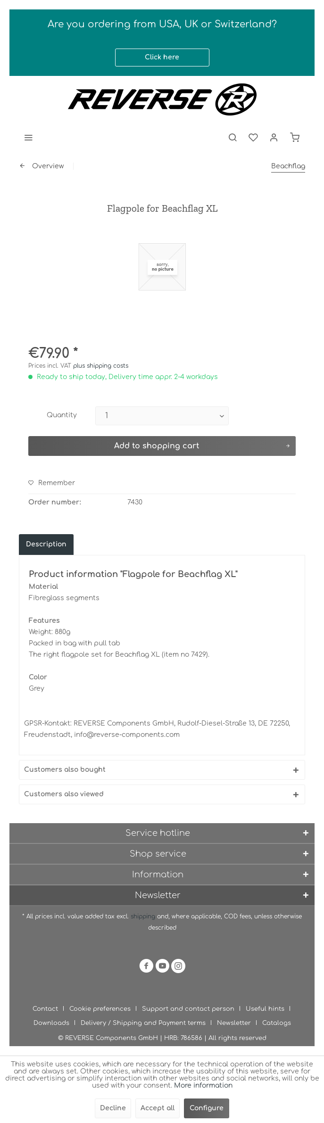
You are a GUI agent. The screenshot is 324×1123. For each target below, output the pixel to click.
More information (203, 1085)
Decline (113, 1108)
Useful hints (265, 1009)
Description (46, 544)
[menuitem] (28, 137)
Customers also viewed (64, 794)
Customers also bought (65, 769)
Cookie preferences (100, 1009)
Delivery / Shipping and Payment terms (143, 1023)
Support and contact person (188, 1009)
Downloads (51, 1023)
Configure (207, 1108)
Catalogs (276, 1023)
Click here (162, 57)
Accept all (157, 1108)
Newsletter (234, 1023)
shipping (144, 916)
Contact (45, 1009)
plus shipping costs (100, 366)
